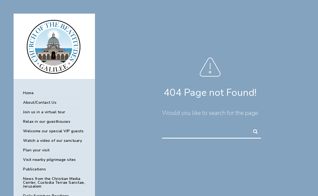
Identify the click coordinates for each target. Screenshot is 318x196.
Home (28, 93)
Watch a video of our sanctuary (52, 140)
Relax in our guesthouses (46, 121)
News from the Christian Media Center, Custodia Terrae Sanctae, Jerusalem (54, 182)
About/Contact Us (39, 102)
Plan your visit (36, 150)
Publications (34, 169)
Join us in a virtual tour (44, 112)
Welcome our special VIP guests (53, 131)
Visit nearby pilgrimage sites (49, 159)
